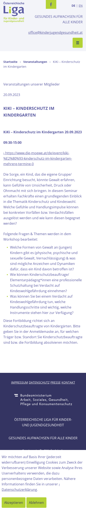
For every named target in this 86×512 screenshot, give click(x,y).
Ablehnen (36, 502)
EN (81, 6)
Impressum (19, 382)
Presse (55, 382)
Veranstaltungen (35, 62)
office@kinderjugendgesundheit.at (55, 32)
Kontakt (68, 382)
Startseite (10, 62)
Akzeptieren (13, 502)
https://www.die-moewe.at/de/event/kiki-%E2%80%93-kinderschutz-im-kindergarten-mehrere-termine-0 (37, 158)
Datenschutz (39, 382)
